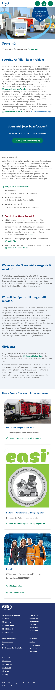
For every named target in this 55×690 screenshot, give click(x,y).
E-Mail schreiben (14, 586)
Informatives (20, 49)
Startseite (7, 49)
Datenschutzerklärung (40, 112)
